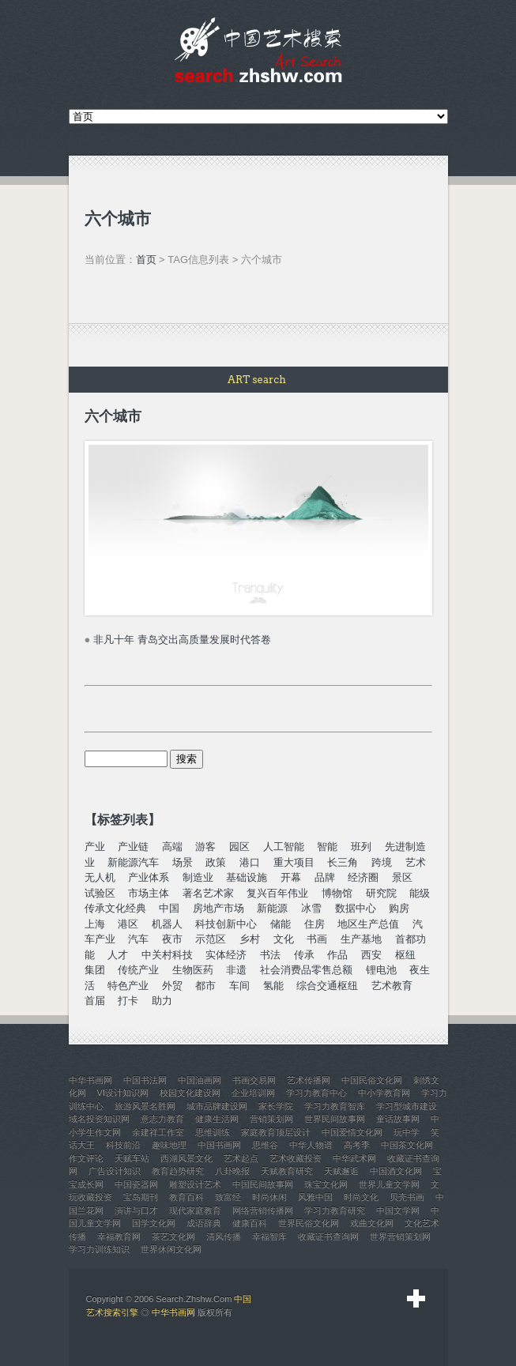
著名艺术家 (208, 893)
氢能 (273, 986)
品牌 (324, 877)
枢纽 (405, 955)
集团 (95, 970)
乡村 (249, 939)
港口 (249, 862)
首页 (146, 259)
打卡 (128, 1001)
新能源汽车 (133, 862)
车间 (239, 986)
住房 (314, 924)
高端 (172, 846)
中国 (169, 908)
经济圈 (363, 877)
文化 (283, 939)
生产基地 (361, 939)
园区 (239, 846)
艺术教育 (391, 986)
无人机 (100, 877)
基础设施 (246, 877)
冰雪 (311, 908)
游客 (205, 846)
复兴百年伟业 (277, 893)
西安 (371, 955)
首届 (95, 1001)
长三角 (342, 862)
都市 (205, 986)
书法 (270, 955)
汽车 (138, 939)
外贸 (172, 986)
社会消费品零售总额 (306, 970)
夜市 (172, 939)
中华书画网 (173, 1312)
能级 (419, 893)
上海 (95, 924)
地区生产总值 (368, 924)
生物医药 (192, 970)
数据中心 (355, 908)
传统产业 (138, 970)
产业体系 (148, 877)
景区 (402, 877)
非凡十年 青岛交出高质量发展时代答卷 (182, 639)
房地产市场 (218, 908)
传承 (304, 955)
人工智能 (283, 846)
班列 (361, 846)
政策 (215, 862)
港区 (128, 924)
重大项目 (293, 862)
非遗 (236, 970)
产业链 (133, 846)
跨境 (381, 862)
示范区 (210, 939)
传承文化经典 (115, 908)
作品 (337, 955)
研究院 (381, 893)
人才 (117, 955)
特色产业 (128, 986)
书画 (317, 939)
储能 (280, 924)
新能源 (272, 908)
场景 (182, 862)
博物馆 (337, 893)
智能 (327, 846)
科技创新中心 (226, 924)
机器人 (167, 924)
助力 (162, 1001)
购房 (399, 908)
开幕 (291, 877)
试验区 (100, 893)
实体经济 (226, 955)
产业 (95, 846)
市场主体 (148, 893)
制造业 (198, 877)
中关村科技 (167, 955)
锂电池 (381, 970)
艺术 (415, 862)
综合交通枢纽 (327, 986)
